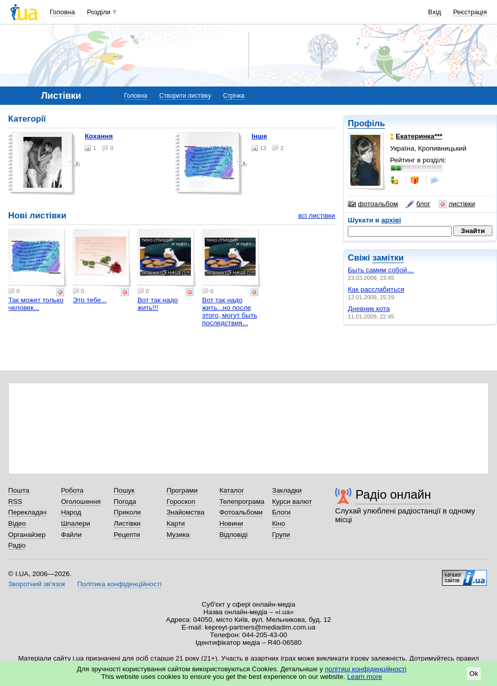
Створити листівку (185, 95)
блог (418, 204)
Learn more (364, 676)
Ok (474, 673)
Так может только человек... (36, 303)
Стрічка (233, 95)
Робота (72, 490)
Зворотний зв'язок (36, 584)
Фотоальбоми (241, 512)
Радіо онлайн (393, 494)
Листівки (127, 523)
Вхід (434, 12)
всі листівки (316, 215)
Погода (125, 501)
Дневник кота (369, 308)
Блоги (281, 512)
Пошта (18, 490)
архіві (391, 220)
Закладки (286, 490)
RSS (15, 501)
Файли (71, 534)
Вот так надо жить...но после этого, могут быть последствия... (229, 311)
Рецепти (127, 534)
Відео (17, 523)
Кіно (278, 523)
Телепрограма (242, 501)
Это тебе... (89, 300)
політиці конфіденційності (365, 669)
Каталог (231, 490)
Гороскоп (181, 501)
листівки (456, 204)
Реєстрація (470, 12)
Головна (62, 12)
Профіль (366, 123)
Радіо (16, 545)
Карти (176, 523)
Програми (182, 490)
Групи (281, 534)
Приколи (127, 512)
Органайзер (26, 534)
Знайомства (186, 512)
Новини (231, 523)
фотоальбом (373, 204)
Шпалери (75, 523)
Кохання (99, 136)
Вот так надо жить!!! (157, 303)
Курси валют (292, 501)
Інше (259, 136)
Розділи (99, 12)
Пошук (124, 490)
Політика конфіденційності (119, 584)
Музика (178, 534)
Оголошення (81, 501)
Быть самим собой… (381, 270)
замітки (388, 258)
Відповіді (233, 534)
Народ (71, 512)
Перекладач (27, 512)
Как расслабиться (376, 289)
